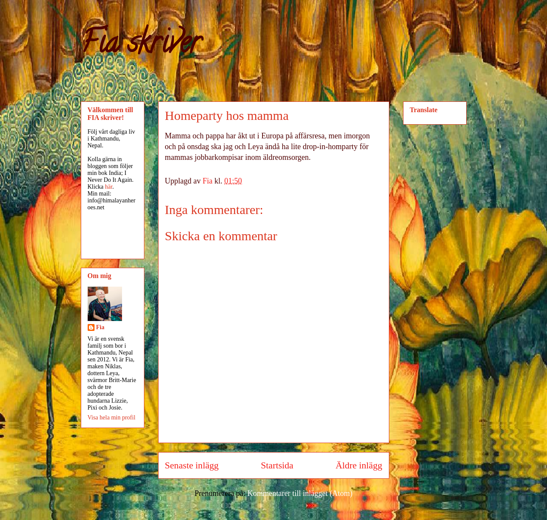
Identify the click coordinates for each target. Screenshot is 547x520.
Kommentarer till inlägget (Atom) (300, 493)
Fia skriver (141, 45)
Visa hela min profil (112, 417)
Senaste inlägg (192, 465)
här (108, 187)
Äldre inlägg (359, 465)
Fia (100, 327)
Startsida (277, 465)
